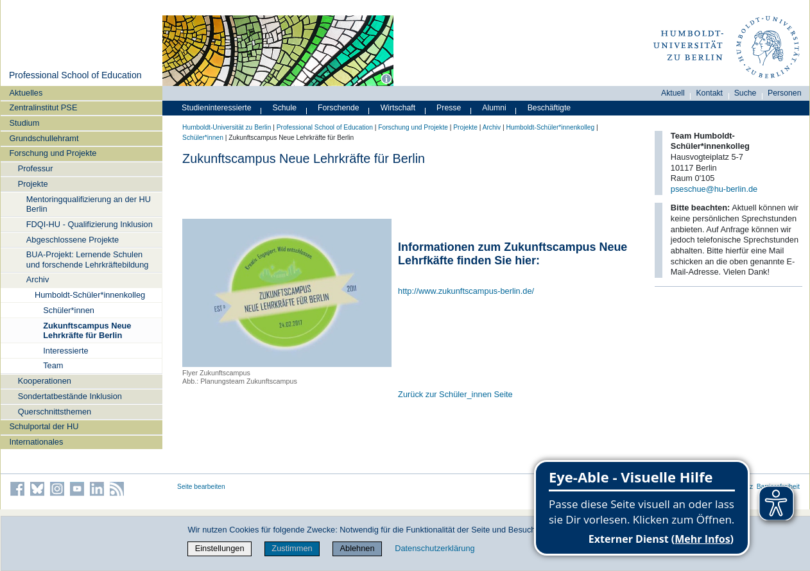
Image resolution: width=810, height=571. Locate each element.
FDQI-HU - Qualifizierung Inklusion (89, 224)
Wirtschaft (398, 107)
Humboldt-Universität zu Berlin (226, 127)
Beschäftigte (549, 107)
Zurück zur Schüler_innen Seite (455, 394)
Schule (284, 107)
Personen (785, 93)
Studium (24, 123)
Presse (448, 107)
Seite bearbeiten (201, 486)
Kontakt (709, 93)
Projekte (33, 184)
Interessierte (65, 350)
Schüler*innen (68, 310)
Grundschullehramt (43, 138)
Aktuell (673, 93)
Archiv (37, 279)
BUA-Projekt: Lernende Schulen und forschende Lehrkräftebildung (87, 259)
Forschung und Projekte (52, 153)
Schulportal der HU (43, 426)
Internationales (36, 442)
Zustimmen (291, 548)
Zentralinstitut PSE (43, 107)
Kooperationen (44, 381)
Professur (35, 168)
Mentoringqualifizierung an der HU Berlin (88, 204)
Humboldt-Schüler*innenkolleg (90, 295)
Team (53, 365)
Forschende (338, 107)
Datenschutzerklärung (434, 548)
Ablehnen (357, 548)
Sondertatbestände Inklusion (70, 396)
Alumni (494, 107)
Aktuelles (25, 93)
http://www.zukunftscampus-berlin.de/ (466, 291)
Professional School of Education (75, 75)
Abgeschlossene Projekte (72, 239)
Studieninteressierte (216, 107)
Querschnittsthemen (55, 411)
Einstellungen (220, 548)
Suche (745, 93)
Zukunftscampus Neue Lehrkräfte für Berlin (87, 330)
